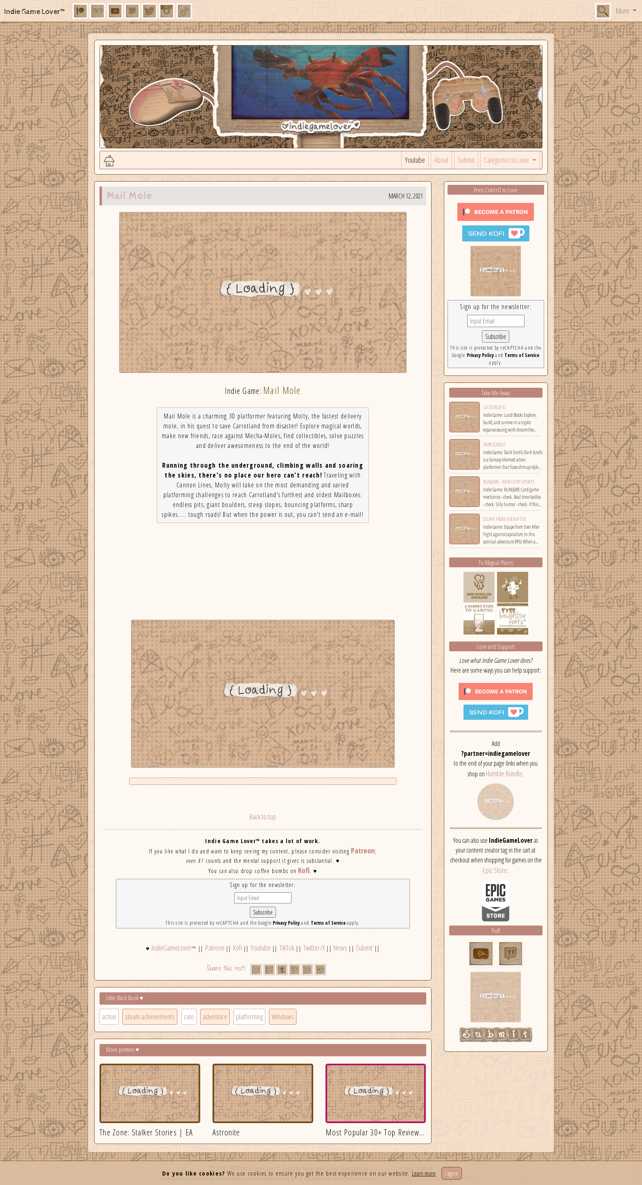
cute (189, 1016)
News (340, 948)
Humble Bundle (504, 773)
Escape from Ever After (504, 519)
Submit (466, 160)
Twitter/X (314, 948)
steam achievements (150, 1016)
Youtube (415, 160)
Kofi (304, 870)
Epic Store (495, 870)
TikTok (286, 948)
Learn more (424, 1173)
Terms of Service (328, 922)
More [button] (623, 11)
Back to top (262, 816)
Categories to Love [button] (507, 160)
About (441, 160)
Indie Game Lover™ (35, 11)
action (109, 1016)
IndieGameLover (171, 948)
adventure (215, 1016)
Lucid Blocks (494, 407)
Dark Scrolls (494, 444)
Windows (282, 1016)
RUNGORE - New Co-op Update (509, 481)
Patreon (363, 850)
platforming (249, 1016)
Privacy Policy (286, 922)
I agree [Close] (451, 1173)
